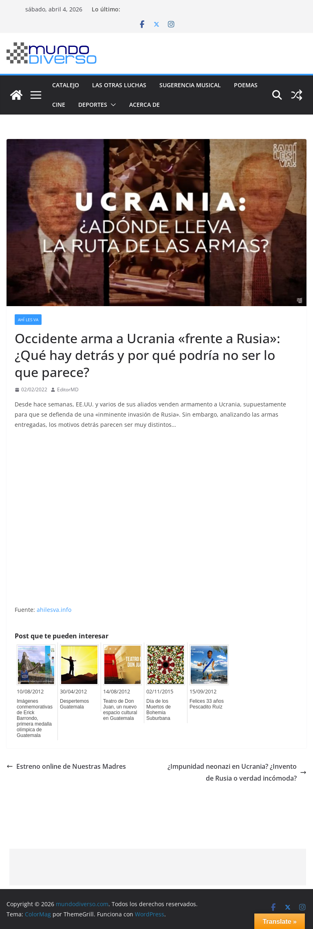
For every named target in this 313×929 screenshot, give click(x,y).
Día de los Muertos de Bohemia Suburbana (158, 709)
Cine (58, 104)
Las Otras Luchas (119, 85)
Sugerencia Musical (190, 85)
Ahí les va (28, 319)
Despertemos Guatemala (74, 704)
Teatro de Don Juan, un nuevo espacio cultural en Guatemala (120, 709)
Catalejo (65, 85)
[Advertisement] (157, 867)
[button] (111, 104)
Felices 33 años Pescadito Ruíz (207, 704)
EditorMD (68, 389)
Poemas (246, 85)
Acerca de (144, 104)
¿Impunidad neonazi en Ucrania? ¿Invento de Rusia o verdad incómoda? (237, 772)
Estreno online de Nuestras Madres (66, 766)
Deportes (92, 104)
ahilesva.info (54, 609)
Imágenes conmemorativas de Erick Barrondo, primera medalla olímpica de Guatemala (35, 718)
